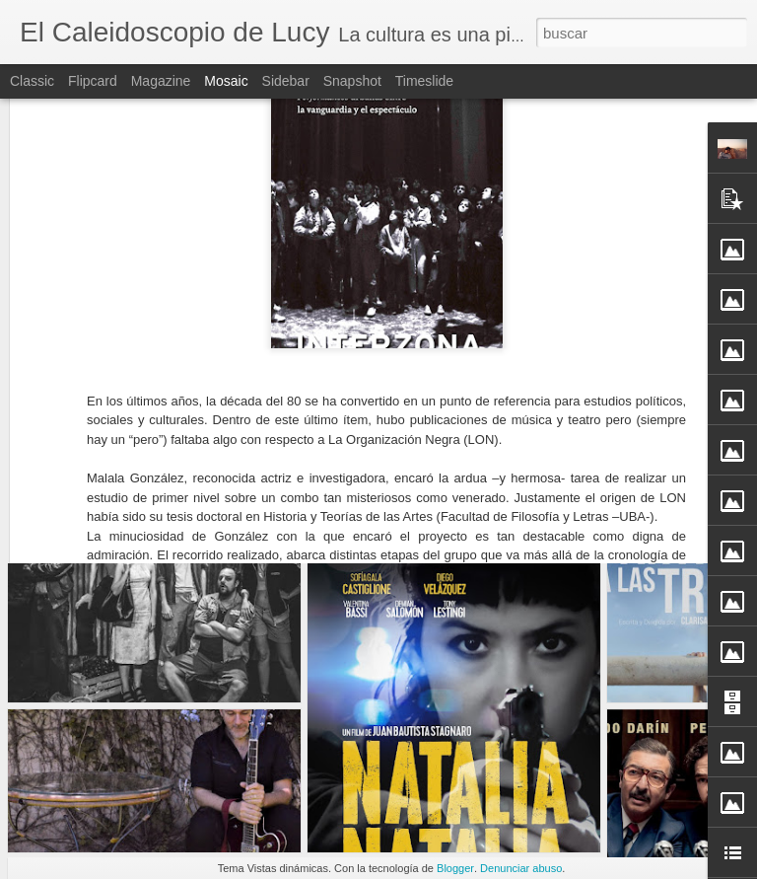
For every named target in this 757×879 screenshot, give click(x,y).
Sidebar (286, 81)
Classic (32, 81)
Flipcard (92, 81)
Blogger (455, 868)
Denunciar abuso (521, 868)
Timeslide (424, 81)
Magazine (161, 81)
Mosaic (225, 81)
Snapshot (352, 81)
